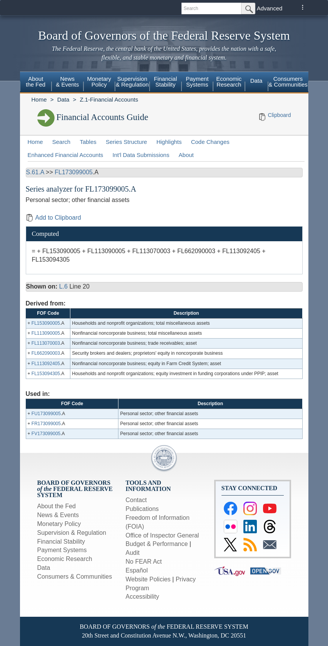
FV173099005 (46, 433)
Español (137, 570)
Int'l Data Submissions (140, 155)
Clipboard (279, 115)
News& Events (67, 81)
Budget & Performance (157, 544)
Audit (133, 552)
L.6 (63, 286)
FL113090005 (46, 333)
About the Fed (56, 506)
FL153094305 (46, 373)
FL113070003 (46, 343)
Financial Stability (61, 541)
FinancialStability (165, 81)
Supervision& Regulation (132, 81)
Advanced (270, 8)
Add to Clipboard (53, 217)
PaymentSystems (197, 81)
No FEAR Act (144, 561)
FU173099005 (46, 413)
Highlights (169, 142)
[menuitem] (36, 82)
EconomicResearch (228, 81)
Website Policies (148, 579)
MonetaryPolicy (99, 81)
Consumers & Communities (288, 81)
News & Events (58, 515)
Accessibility (142, 596)
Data (256, 80)
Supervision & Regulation (72, 532)
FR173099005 (46, 423)
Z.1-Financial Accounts (109, 99)
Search (61, 142)
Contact (136, 500)
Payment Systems (62, 550)
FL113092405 (46, 363)
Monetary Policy (59, 524)
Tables (88, 142)
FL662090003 (46, 353)
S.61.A (35, 172)
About (186, 155)
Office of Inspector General (162, 535)
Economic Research (64, 559)
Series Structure (126, 142)
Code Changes (210, 142)
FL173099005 (74, 172)
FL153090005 (46, 323)
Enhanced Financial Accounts (65, 155)
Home (39, 99)
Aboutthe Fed (35, 81)
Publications (142, 509)
